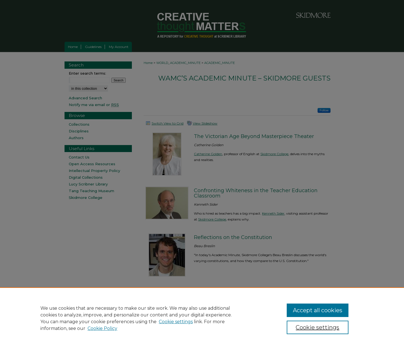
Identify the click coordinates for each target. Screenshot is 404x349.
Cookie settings (176, 321)
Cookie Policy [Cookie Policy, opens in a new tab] (102, 328)
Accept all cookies (317, 310)
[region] (202, 318)
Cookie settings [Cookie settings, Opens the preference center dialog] (317, 327)
